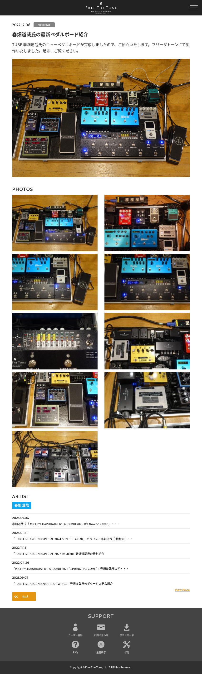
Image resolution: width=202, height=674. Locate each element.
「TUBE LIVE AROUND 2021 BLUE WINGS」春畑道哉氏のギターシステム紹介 (62, 584)
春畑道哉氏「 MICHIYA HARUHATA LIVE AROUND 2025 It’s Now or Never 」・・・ (66, 524)
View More (182, 590)
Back (25, 596)
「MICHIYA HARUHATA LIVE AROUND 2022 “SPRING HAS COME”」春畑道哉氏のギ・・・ (70, 569)
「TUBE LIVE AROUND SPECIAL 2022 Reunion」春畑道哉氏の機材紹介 (58, 554)
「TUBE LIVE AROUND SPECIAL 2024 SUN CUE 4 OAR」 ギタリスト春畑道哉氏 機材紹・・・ (72, 539)
